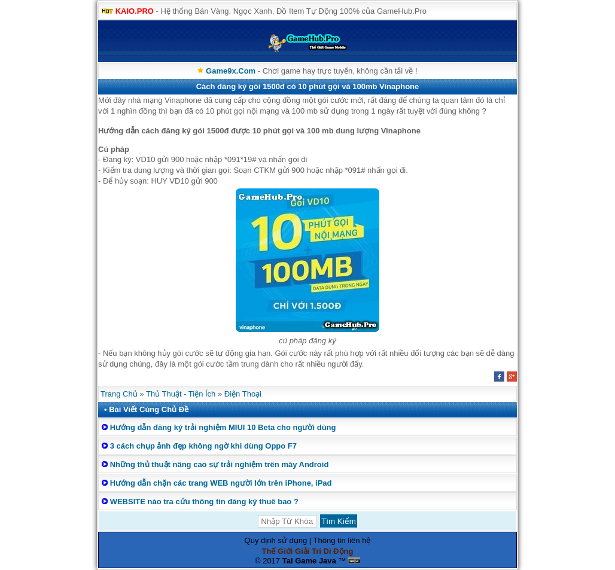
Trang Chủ (119, 393)
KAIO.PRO (134, 11)
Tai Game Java (309, 560)
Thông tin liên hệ (342, 540)
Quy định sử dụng (276, 540)
